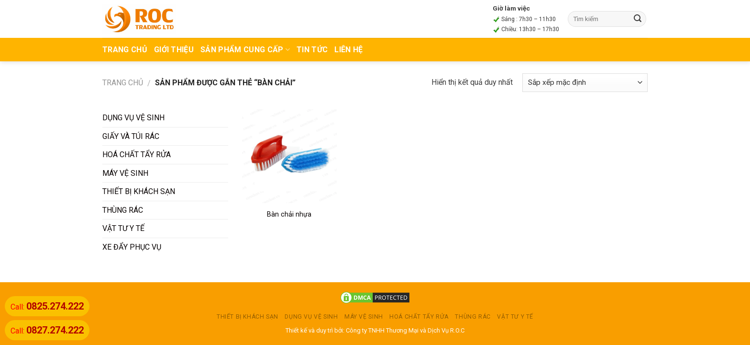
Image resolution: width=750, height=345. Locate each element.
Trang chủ (122, 82)
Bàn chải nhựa (289, 214)
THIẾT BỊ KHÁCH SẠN (138, 191)
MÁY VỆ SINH (125, 173)
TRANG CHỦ (124, 49)
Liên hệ (348, 49)
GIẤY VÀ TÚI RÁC (130, 136)
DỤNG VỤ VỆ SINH (133, 117)
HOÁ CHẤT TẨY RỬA (136, 154)
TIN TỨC (312, 49)
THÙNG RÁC (122, 210)
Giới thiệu (174, 49)
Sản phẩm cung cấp (245, 49)
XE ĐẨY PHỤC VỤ (131, 247)
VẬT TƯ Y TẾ (123, 228)
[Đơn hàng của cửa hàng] (585, 82)
